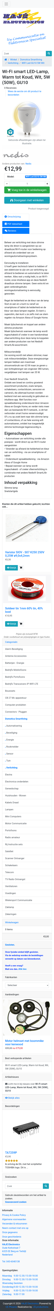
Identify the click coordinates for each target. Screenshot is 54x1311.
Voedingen (10, 893)
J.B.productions (40, 1307)
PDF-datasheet (13, 224)
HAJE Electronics (30, 1303)
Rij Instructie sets (14, 844)
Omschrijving (13, 216)
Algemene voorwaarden (14, 1219)
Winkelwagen (12, 922)
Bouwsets (10, 691)
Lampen (9, 809)
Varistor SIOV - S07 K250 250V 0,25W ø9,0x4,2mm (24, 554)
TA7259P (11, 1152)
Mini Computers (13, 816)
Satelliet (9, 851)
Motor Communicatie (16, 823)
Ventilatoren (11, 886)
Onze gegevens (10, 1232)
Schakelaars (11, 865)
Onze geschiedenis (11, 1236)
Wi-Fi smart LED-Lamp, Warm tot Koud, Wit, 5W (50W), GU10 (27, 1067)
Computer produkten (15, 704)
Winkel (13, 59)
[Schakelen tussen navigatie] (6, 4)
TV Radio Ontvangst (15, 879)
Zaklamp (9, 907)
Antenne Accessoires (16, 656)
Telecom (9, 872)
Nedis (28, 163)
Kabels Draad (12, 802)
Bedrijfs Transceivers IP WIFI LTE (21, 684)
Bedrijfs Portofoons (15, 677)
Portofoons (11, 830)
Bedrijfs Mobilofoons (15, 670)
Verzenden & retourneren (14, 1223)
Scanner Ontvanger (14, 858)
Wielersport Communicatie (18, 900)
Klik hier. (23, 969)
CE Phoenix (12, 1307)
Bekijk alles (12, 1098)
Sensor (9, 753)
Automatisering (13, 725)
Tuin (8, 760)
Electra (8, 774)
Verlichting (13, 63)
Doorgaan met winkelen (27, 200)
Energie (9, 739)
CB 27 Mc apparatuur (16, 698)
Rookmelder (12, 746)
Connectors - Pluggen (16, 711)
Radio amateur (12, 837)
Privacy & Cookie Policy (14, 1215)
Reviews (10, 230)
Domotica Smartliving (31, 59)
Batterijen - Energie (14, 663)
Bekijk (11, 567)
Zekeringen (10, 914)
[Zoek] (24, 53)
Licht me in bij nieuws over (26, 1087)
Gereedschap (12, 788)
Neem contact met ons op (15, 1228)
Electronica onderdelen (16, 781)
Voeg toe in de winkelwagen (27, 190)
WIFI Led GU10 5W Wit (33, 63)
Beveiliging (11, 732)
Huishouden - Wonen (15, 795)
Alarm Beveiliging (14, 649)
